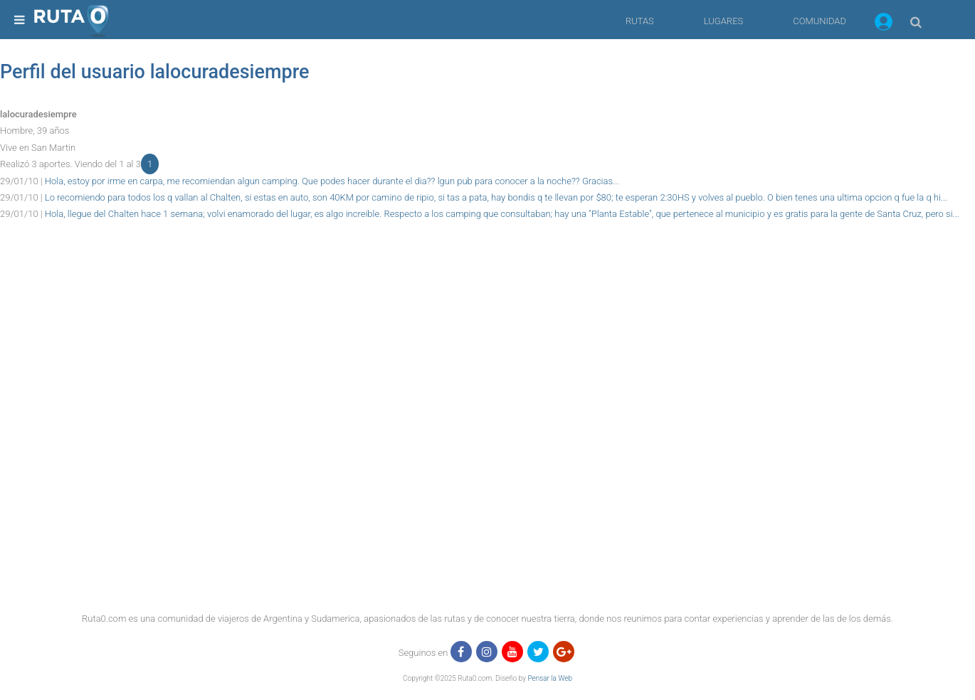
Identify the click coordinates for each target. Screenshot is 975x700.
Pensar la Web (549, 678)
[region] (487, 255)
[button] (883, 24)
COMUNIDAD (819, 21)
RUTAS (640, 21)
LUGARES (723, 21)
